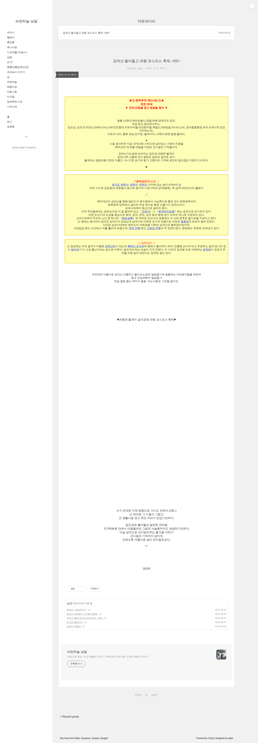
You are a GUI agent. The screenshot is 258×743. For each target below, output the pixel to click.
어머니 (10, 32)
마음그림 (12, 91)
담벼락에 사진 (15, 101)
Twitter (77, 738)
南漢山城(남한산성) (17, 67)
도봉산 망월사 (74, 626)
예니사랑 (12, 47)
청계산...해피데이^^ (77, 609)
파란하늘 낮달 (26, 21)
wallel (230, 738)
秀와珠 (10, 42)
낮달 (9, 57)
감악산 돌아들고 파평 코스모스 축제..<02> (86, 32)
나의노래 (12, 106)
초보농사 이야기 (16, 72)
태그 (9, 121)
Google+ (104, 738)
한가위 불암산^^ (75, 622)
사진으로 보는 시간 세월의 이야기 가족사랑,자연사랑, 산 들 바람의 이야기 (107, 656)
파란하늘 (12, 81)
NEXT (154, 694)
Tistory (211, 738)
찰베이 (10, 37)
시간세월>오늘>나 (17, 52)
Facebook (85, 738)
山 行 (10, 62)
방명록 (10, 126)
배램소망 (12, 86)
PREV (138, 694)
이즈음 (10, 96)
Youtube (95, 738)
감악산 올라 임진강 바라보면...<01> (85, 618)
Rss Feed (64, 738)
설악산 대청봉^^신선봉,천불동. (82, 614)
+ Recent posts (69, 716)
